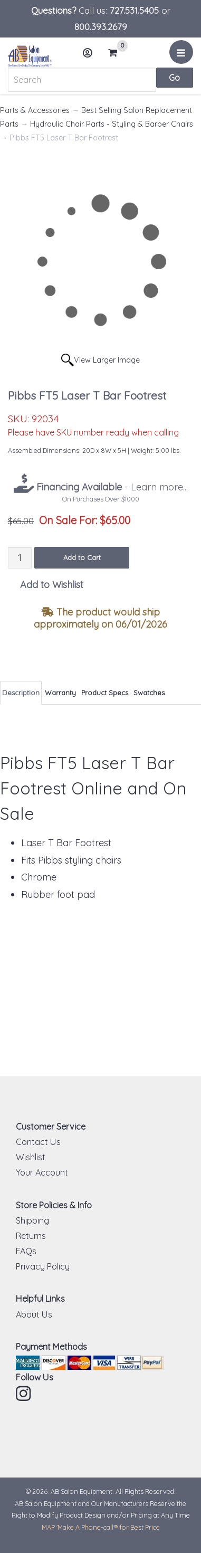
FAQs (26, 1251)
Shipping (32, 1220)
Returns (31, 1235)
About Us (34, 1314)
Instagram (24, 1393)
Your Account (42, 1172)
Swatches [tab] (149, 692)
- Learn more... (111, 487)
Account (90, 56)
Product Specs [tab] (104, 692)
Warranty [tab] (60, 692)
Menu (183, 56)
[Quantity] (20, 558)
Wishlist (30, 1157)
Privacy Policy (43, 1266)
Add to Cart (82, 557)
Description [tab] (21, 692)
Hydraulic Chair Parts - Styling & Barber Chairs (111, 124)
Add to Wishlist (51, 585)
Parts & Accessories (35, 110)
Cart (117, 52)
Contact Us (38, 1142)
